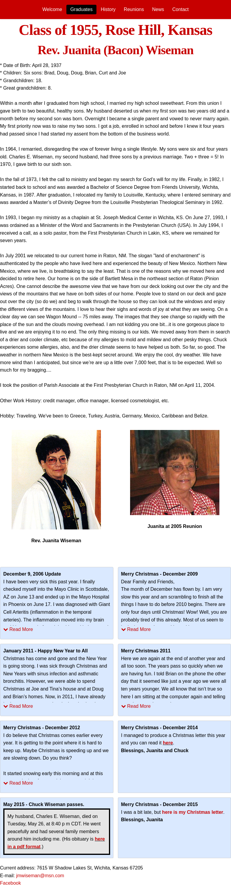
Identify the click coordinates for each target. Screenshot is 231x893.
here (168, 742)
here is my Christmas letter (192, 812)
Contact (180, 9)
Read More (18, 629)
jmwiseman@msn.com (40, 875)
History (108, 9)
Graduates (81, 9)
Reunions (134, 9)
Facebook (10, 883)
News (158, 9)
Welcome (52, 9)
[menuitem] (52, 9)
